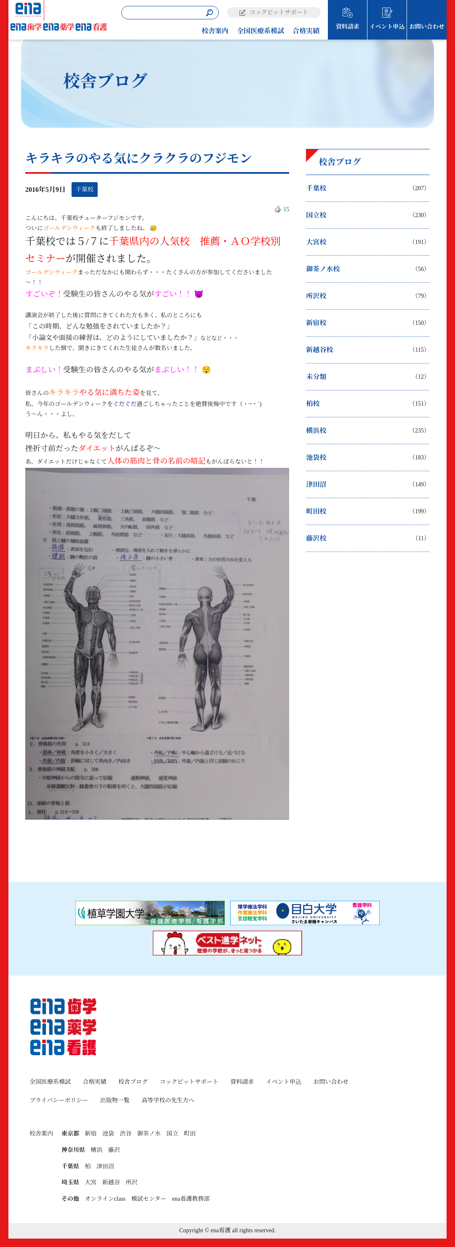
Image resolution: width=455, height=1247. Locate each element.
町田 (190, 1133)
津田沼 (105, 1166)
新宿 (91, 1133)
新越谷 (111, 1182)
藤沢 (114, 1150)
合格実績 (306, 30)
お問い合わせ (426, 27)
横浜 (97, 1150)
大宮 (91, 1182)
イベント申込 (387, 27)
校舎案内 (215, 30)
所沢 (132, 1182)
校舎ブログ (133, 1082)
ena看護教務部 (191, 1199)
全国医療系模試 (260, 30)
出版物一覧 (115, 1100)
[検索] (209, 13)
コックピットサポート (279, 12)
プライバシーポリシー (58, 1100)
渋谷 (126, 1133)
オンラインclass (105, 1199)
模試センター (148, 1199)
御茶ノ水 (149, 1133)
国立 (172, 1133)
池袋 (108, 1133)
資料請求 (347, 27)
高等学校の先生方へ (167, 1100)
